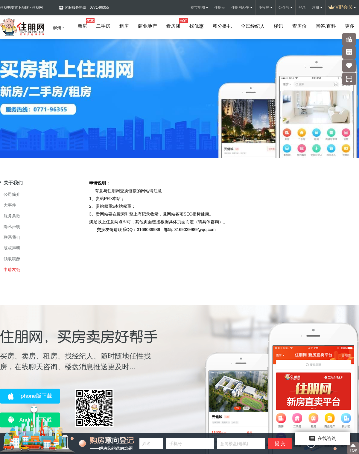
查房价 (299, 26)
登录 (302, 7)
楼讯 (278, 26)
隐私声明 (12, 226)
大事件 (10, 205)
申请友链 (12, 269)
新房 (82, 25)
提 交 (280, 443)
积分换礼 (222, 26)
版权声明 (12, 248)
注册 (315, 7)
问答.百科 (326, 26)
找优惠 (196, 26)
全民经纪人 (253, 26)
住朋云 (219, 7)
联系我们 (12, 237)
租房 (124, 26)
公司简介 (12, 194)
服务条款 (12, 215)
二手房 (103, 26)
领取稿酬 (12, 258)
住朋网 (113, 190)
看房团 (173, 25)
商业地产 (147, 26)
